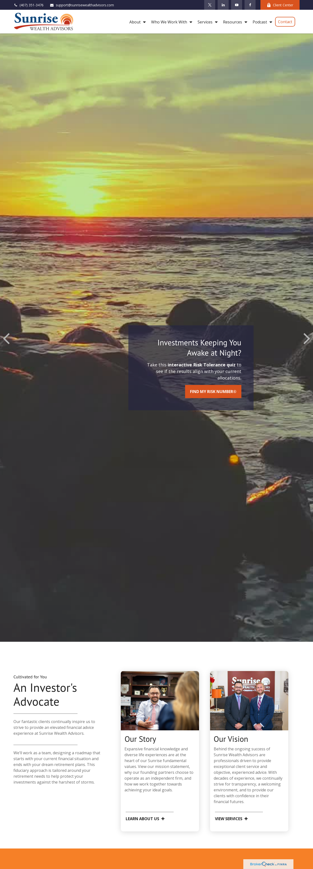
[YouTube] (236, 5)
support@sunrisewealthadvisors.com (82, 5)
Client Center (280, 5)
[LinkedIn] (223, 5)
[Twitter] (209, 5)
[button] (136, 21)
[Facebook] (250, 5)
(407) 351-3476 (28, 5)
